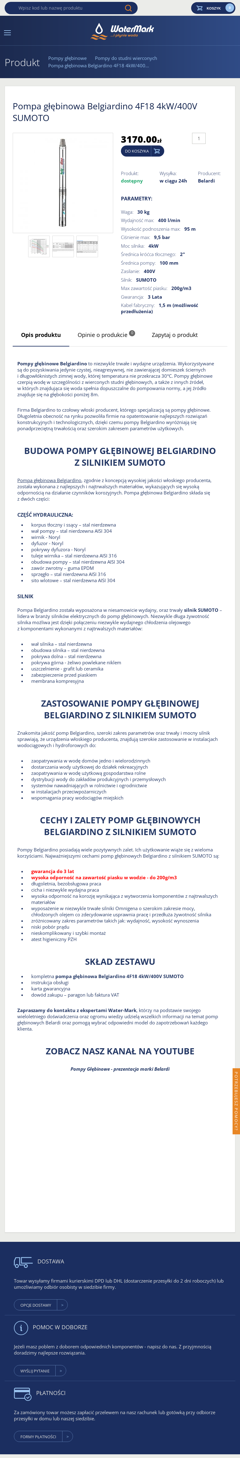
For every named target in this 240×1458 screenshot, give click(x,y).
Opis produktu (41, 334)
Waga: (127, 212)
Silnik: (126, 280)
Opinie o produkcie (106, 334)
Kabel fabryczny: (138, 305)
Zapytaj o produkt (175, 334)
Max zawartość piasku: (144, 288)
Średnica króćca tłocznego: (148, 254)
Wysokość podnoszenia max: (151, 229)
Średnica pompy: (138, 263)
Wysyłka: (168, 173)
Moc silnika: (133, 246)
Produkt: (130, 173)
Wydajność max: (137, 220)
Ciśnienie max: (135, 237)
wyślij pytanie (34, 1371)
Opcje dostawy (35, 1305)
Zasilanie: (130, 271)
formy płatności (38, 1436)
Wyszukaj (128, 8)
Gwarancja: (132, 297)
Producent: (209, 173)
